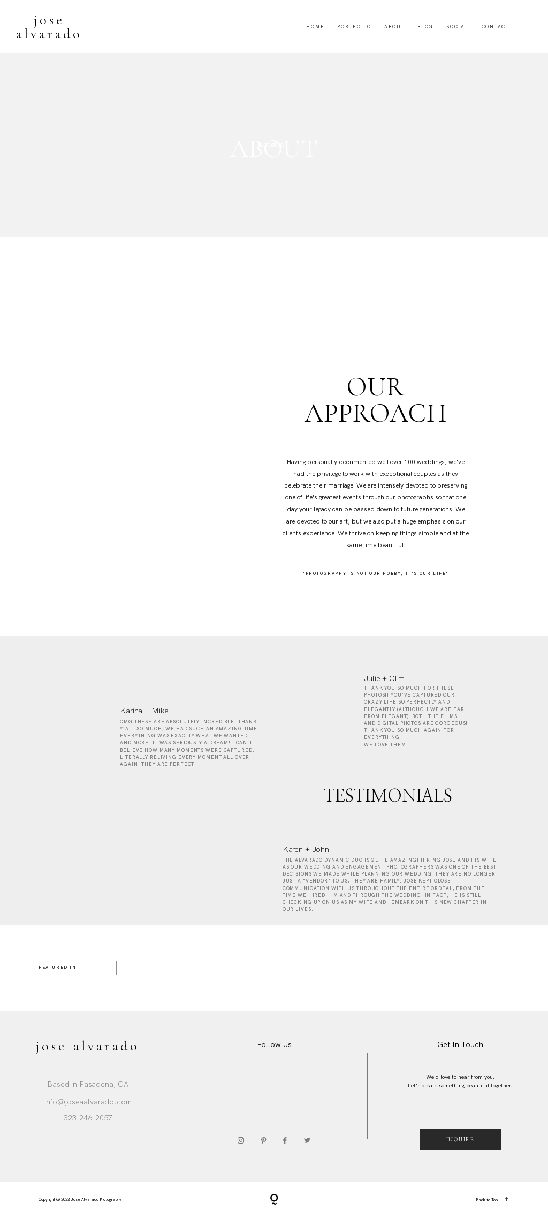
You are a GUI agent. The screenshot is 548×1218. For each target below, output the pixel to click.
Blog (425, 27)
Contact (495, 27)
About (394, 27)
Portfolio (354, 27)
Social (457, 27)
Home (315, 27)
